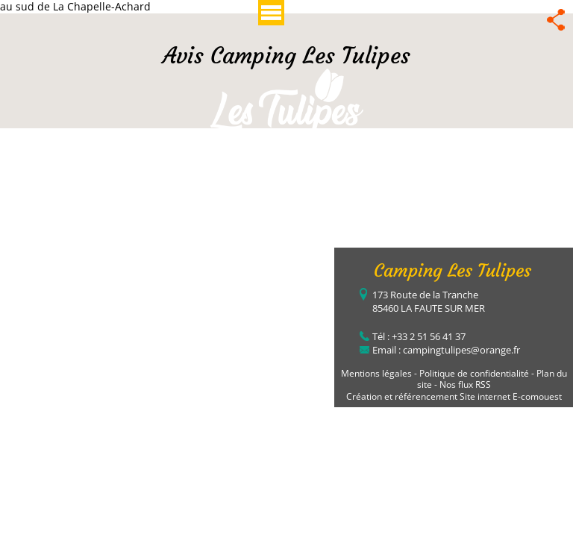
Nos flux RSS (465, 384)
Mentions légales (376, 373)
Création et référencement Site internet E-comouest (454, 396)
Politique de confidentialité (474, 373)
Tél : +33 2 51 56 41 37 (419, 336)
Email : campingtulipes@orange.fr (446, 350)
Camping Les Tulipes (452, 271)
